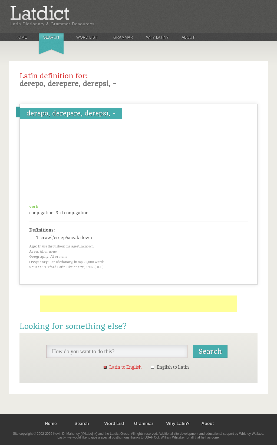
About (188, 37)
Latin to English (125, 367)
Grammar (123, 37)
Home (21, 37)
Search (51, 37)
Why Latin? (157, 37)
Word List (86, 37)
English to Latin (173, 367)
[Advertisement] (138, 163)
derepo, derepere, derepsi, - (71, 113)
